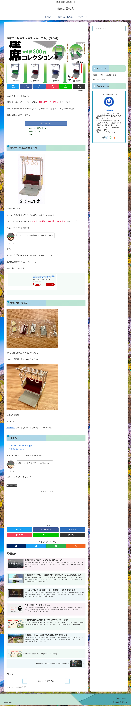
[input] (109, 28)
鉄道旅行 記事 (12, 486)
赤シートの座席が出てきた (39, 128)
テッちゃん (109, 110)
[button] (123, 28)
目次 (43, 123)
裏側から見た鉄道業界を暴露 (104, 75)
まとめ (32, 135)
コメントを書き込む (46, 682)
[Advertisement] (46, 28)
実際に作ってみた (36, 132)
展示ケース (11, 428)
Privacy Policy (121, 700)
